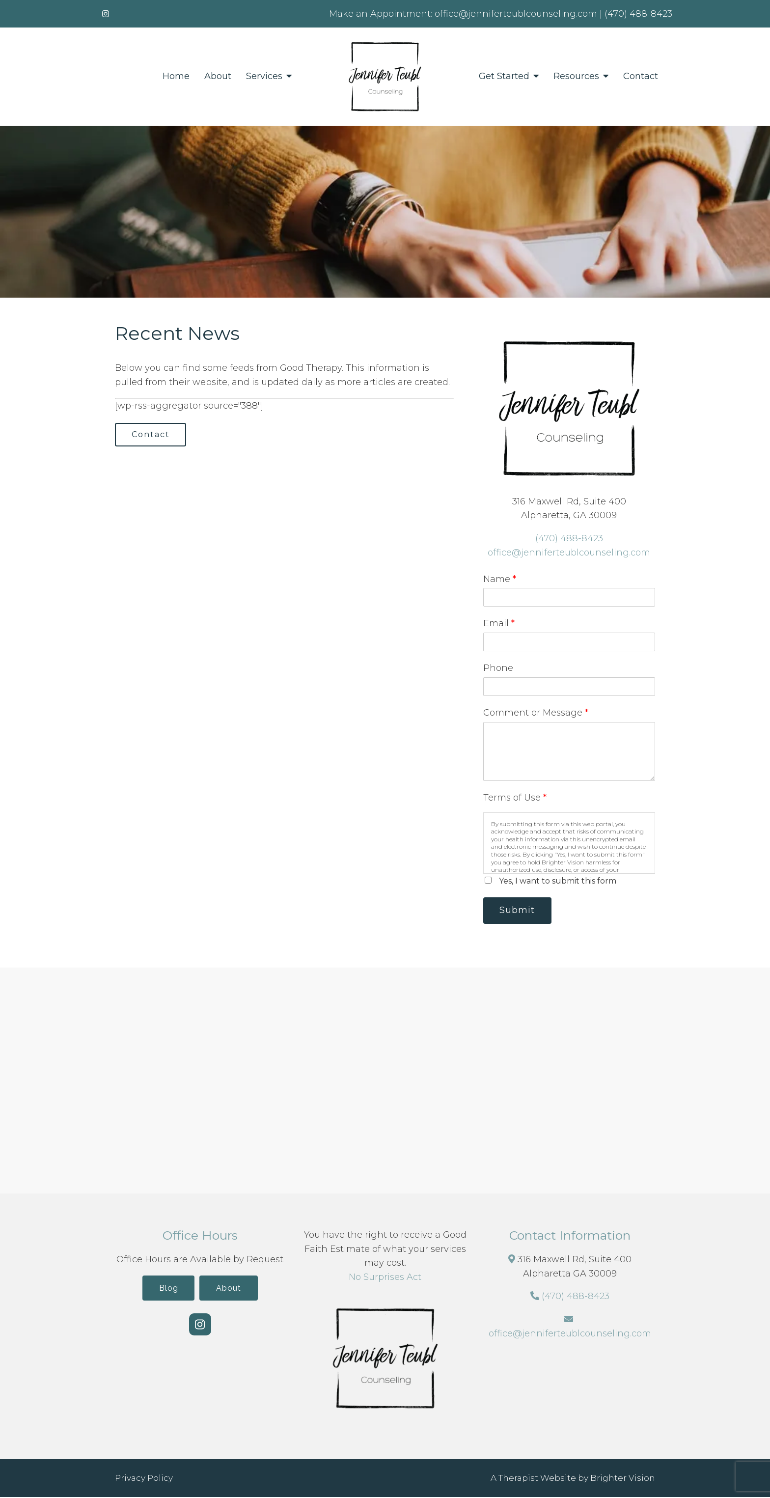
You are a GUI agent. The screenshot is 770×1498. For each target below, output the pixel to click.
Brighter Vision (622, 1479)
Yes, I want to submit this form (557, 881)
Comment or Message (535, 712)
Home (176, 76)
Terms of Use (515, 797)
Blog (166, 1289)
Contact (640, 76)
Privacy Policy (144, 1479)
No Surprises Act (385, 1278)
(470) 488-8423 (569, 538)
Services (264, 76)
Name (499, 579)
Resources (576, 76)
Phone (498, 668)
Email (499, 623)
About (217, 76)
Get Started (504, 76)
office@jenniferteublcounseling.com (569, 552)
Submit (519, 910)
